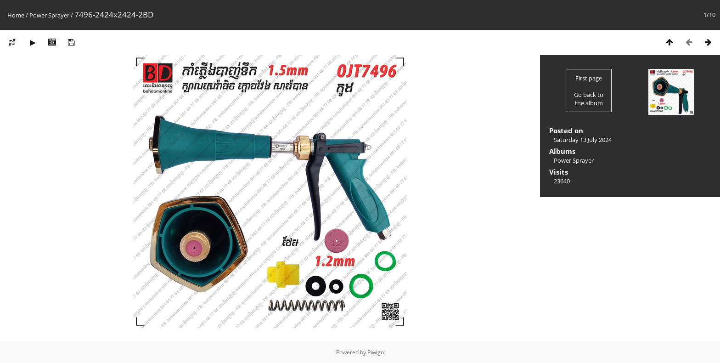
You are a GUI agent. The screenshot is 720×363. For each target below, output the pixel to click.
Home (15, 15)
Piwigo (375, 352)
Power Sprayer (49, 15)
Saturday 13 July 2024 (583, 140)
